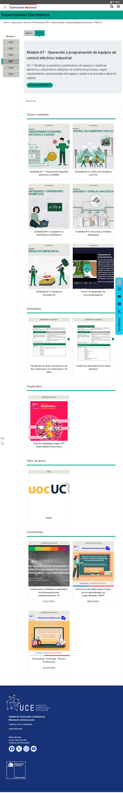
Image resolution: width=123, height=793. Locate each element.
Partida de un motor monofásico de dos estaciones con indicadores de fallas (49, 369)
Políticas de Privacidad (19, 744)
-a (2, 443)
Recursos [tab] (31, 101)
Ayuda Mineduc (16, 729)
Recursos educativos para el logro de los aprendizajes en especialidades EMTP (93, 593)
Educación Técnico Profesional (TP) (30, 22)
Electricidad (58, 22)
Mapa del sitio (15, 738)
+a (3, 438)
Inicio (6, 22)
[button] (110, 4)
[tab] (110, 4)
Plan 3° (29, 33)
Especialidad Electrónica (26, 14)
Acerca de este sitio (18, 741)
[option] (119, 289)
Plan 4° (98, 22)
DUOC (49, 518)
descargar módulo (40, 85)
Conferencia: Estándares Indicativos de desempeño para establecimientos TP (49, 593)
